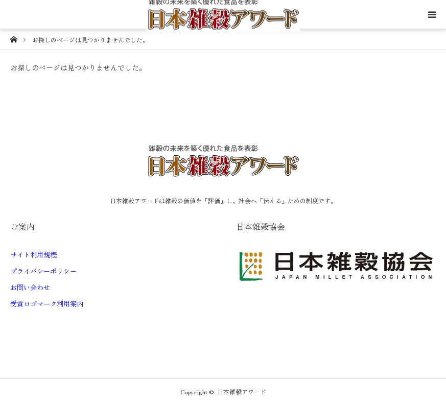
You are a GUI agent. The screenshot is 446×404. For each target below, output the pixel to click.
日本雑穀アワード (241, 391)
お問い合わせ (30, 287)
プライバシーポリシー (43, 271)
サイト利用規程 (33, 254)
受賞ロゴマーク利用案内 (46, 303)
